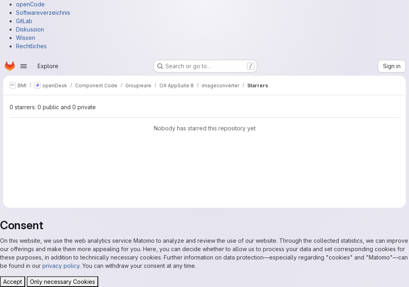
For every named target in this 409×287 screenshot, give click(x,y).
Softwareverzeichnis (43, 12)
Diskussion (30, 29)
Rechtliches (31, 46)
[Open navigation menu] (23, 66)
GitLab (24, 21)
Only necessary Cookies (62, 281)
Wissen (25, 37)
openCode (30, 4)
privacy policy (60, 265)
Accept (12, 281)
